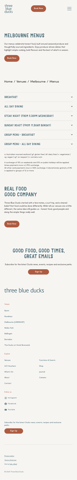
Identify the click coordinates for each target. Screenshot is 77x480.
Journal (42, 372)
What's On (8, 372)
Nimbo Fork (9, 328)
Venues (7, 361)
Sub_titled (13, 464)
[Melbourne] (38, 82)
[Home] (8, 82)
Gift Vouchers (10, 366)
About (6, 378)
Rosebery (8, 317)
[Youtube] (9, 410)
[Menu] (69, 8)
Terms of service (10, 460)
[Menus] (54, 82)
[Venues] (21, 82)
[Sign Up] (38, 272)
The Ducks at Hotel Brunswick (17, 345)
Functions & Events (47, 361)
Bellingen (8, 334)
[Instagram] (10, 398)
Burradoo (8, 340)
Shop (41, 366)
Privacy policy (9, 456)
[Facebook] (10, 404)
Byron (6, 311)
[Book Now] (38, 8)
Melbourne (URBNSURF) (14, 322)
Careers (42, 378)
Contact (7, 384)
